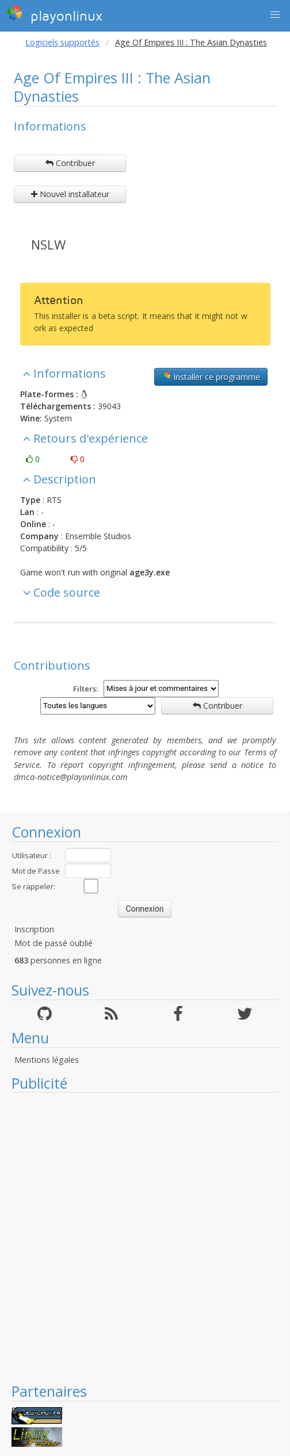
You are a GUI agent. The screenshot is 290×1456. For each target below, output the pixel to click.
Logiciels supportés (62, 42)
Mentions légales (46, 1059)
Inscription (34, 929)
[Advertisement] (139, 1237)
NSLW (48, 244)
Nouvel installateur (70, 194)
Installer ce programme (211, 376)
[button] (275, 15)
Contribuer (70, 162)
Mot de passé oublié (53, 943)
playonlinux (54, 14)
